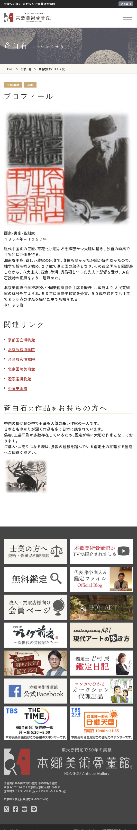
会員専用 (125, 4)
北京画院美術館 (21, 369)
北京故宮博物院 (21, 349)
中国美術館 (17, 388)
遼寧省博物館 (19, 379)
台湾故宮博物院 (21, 359)
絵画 (30, 85)
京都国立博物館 (21, 340)
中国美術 (13, 85)
